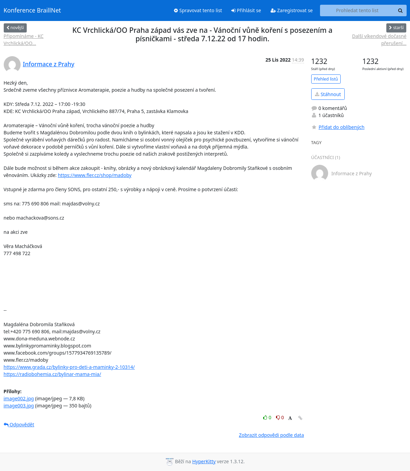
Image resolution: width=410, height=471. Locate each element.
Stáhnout (328, 94)
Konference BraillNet (32, 10)
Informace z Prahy (48, 64)
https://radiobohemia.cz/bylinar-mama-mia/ (52, 374)
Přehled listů (326, 79)
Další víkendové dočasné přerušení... (379, 39)
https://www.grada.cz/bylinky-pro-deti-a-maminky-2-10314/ (69, 367)
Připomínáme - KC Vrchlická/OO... (24, 39)
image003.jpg (19, 405)
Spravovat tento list (198, 10)
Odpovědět (19, 424)
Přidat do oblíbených (338, 127)
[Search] (400, 10)
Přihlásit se (246, 10)
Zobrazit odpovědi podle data (271, 435)
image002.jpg (19, 398)
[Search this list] (357, 10)
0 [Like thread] (267, 417)
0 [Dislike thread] (280, 417)
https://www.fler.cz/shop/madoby (95, 175)
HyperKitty (203, 461)
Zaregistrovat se (292, 10)
